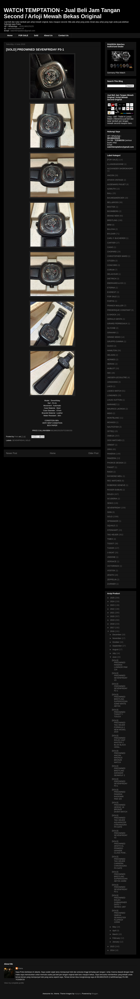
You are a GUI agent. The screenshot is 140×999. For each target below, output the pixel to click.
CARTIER (111, 243)
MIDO (109, 413)
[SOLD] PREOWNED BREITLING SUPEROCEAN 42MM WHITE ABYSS (119, 700)
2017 (112, 627)
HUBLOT (111, 368)
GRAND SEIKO (113, 337)
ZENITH (110, 575)
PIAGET (110, 467)
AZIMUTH (111, 189)
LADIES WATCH (114, 391)
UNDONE (111, 557)
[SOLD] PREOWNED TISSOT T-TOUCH (118, 713)
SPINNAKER (112, 521)
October (116, 642)
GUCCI (110, 346)
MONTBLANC (113, 418)
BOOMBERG (112, 211)
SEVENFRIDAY (18, 440)
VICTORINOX (113, 566)
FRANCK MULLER (115, 305)
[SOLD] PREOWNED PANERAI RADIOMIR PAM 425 (118, 794)
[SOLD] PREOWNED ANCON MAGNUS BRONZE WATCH (118, 756)
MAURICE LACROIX (116, 409)
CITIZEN (111, 261)
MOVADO (111, 422)
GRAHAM (111, 332)
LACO (109, 386)
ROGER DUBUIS (114, 490)
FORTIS (110, 301)
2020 (112, 616)
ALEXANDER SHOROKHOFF (120, 168)
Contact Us (63, 35)
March (115, 934)
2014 (112, 950)
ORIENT (110, 445)
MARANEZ (111, 404)
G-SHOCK (111, 315)
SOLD (27, 440)
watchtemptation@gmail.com (23, 31)
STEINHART (112, 530)
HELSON (111, 355)
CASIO (110, 247)
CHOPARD (112, 252)
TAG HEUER (112, 535)
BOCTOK (111, 207)
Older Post (93, 453)
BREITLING (112, 220)
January (116, 942)
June (114, 657)
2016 (112, 631)
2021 (112, 613)
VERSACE (111, 561)
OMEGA (110, 436)
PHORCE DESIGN (115, 463)
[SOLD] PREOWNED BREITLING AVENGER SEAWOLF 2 (118, 770)
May (114, 927)
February (116, 938)
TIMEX (110, 539)
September (117, 646)
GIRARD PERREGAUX (117, 323)
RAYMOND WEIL (114, 476)
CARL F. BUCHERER (116, 238)
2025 (112, 598)
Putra (20, 968)
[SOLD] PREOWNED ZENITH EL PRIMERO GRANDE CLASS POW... (119, 847)
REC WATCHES (114, 481)
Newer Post (11, 453)
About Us (48, 35)
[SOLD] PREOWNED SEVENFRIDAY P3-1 (119, 782)
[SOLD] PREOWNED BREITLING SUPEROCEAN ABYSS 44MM (119, 876)
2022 (112, 609)
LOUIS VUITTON (114, 400)
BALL (109, 193)
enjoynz (78, 994)
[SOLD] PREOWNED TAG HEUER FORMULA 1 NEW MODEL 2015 (119, 726)
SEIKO (110, 503)
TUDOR (110, 548)
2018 (112, 624)
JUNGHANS (112, 382)
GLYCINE (111, 328)
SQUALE (111, 525)
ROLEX (110, 494)
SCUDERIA (112, 499)
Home (10, 35)
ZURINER (111, 584)
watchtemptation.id (16, 28)
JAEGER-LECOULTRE (117, 377)
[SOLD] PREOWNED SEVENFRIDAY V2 (119, 834)
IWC (109, 373)
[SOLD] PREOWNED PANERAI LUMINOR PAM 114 (119, 665)
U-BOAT (110, 552)
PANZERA (111, 458)
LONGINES (112, 395)
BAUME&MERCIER (115, 198)
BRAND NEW (113, 216)
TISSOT (110, 543)
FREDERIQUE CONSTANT (119, 310)
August (115, 649)
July (114, 653)
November (117, 638)
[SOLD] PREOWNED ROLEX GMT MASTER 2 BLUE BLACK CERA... (119, 741)
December (117, 634)
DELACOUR (112, 274)
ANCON (110, 175)
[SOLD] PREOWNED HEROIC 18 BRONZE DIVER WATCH (119, 807)
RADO (110, 472)
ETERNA (111, 288)
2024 (112, 601)
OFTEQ (110, 431)
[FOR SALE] (112, 160)
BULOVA (111, 229)
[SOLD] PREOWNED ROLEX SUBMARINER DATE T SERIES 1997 (119, 901)
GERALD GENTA (114, 319)
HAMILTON (112, 350)
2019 (112, 620)
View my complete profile (14, 983)
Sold (36, 35)
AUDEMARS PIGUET (116, 184)
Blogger (95, 994)
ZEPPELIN (111, 579)
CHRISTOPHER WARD (117, 256)
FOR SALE (23, 35)
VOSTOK (111, 570)
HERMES (111, 359)
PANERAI (111, 454)
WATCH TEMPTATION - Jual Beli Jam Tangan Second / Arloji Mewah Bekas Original (62, 13)
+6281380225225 (26, 26)
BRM (109, 225)
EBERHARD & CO (115, 283)
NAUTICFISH (113, 427)
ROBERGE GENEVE (116, 485)
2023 (112, 605)
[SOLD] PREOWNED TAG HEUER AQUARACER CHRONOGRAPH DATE (119, 821)
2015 (112, 946)
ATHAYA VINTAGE (115, 180)
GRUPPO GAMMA (115, 341)
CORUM (110, 270)
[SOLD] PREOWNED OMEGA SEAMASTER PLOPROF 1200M (119, 916)
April (114, 930)
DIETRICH (111, 279)
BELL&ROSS (113, 202)
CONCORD (112, 265)
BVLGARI (111, 234)
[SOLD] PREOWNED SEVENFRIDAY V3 (119, 676)
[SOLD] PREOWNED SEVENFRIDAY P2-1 (119, 687)
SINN (109, 512)
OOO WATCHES (114, 440)
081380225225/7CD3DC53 (61, 430)
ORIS (109, 449)
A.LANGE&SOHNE (115, 164)
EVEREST (111, 292)
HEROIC (111, 364)
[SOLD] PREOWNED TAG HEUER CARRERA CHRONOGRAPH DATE (119, 862)
